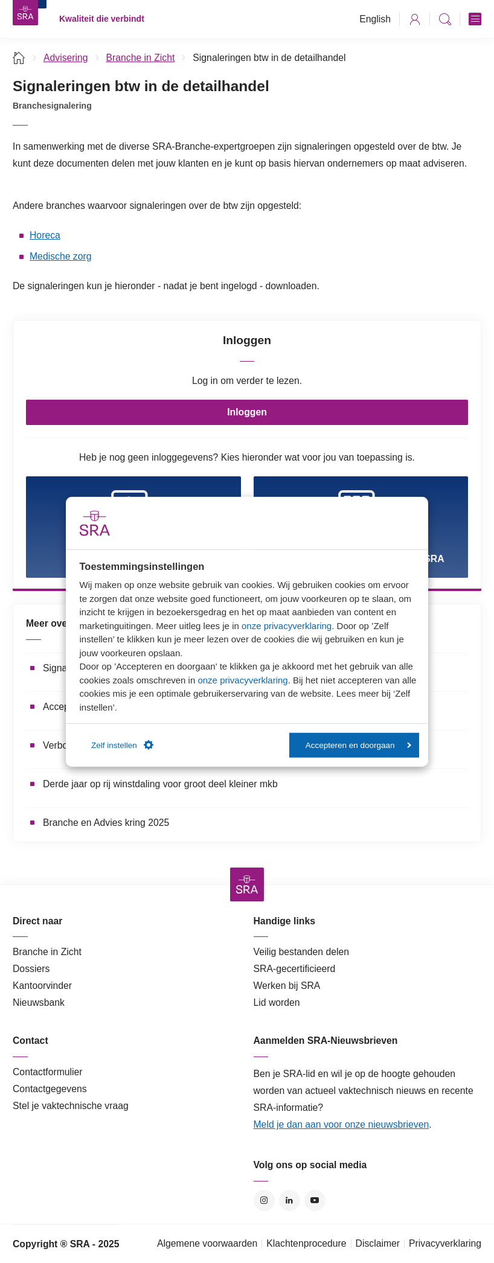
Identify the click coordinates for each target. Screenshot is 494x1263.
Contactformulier (48, 1072)
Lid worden (277, 1002)
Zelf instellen (122, 745)
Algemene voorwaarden (207, 1243)
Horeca (45, 235)
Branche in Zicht (140, 58)
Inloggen (247, 412)
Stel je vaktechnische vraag (71, 1106)
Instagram (264, 1200)
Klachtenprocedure (306, 1243)
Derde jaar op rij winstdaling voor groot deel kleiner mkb (160, 784)
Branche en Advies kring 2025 (106, 822)
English (375, 19)
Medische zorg (60, 256)
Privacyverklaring (445, 1243)
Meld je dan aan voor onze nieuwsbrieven (341, 1124)
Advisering (65, 58)
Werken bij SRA (287, 985)
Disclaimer (378, 1243)
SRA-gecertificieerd (295, 969)
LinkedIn (289, 1200)
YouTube (315, 1200)
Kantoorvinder (42, 985)
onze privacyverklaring (287, 625)
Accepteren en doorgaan (358, 744)
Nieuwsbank (39, 1002)
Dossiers (31, 969)
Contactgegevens (50, 1089)
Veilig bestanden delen (302, 952)
